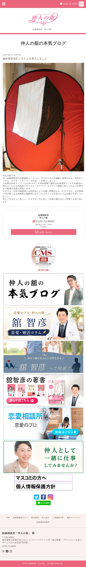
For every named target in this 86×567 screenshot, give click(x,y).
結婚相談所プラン (20, 518)
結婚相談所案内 (43, 522)
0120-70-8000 (70, 4)
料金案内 (35, 518)
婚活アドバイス (73, 518)
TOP (8, 518)
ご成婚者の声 (58, 518)
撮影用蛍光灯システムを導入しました (25, 58)
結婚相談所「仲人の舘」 (37, 563)
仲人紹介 (45, 518)
